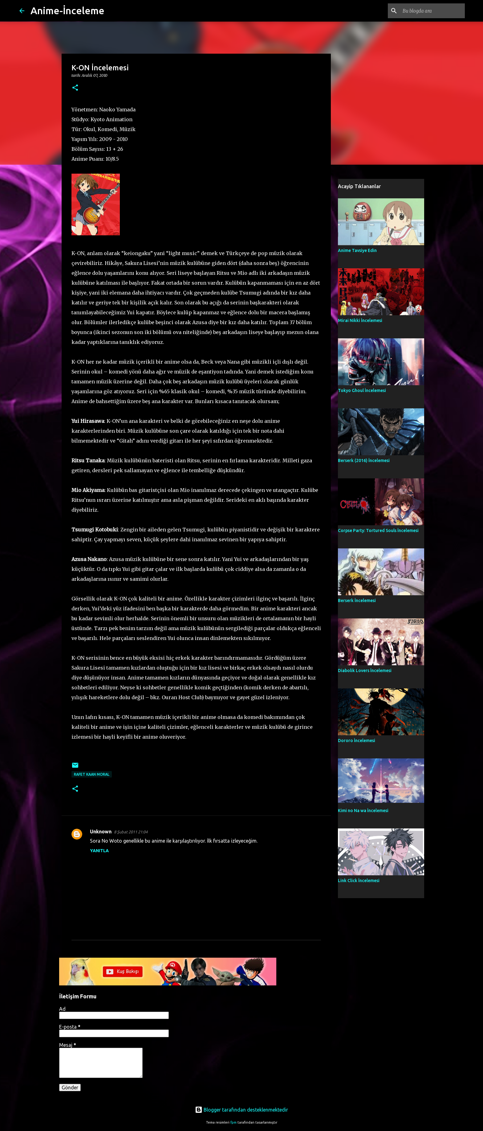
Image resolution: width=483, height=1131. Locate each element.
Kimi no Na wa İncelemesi (363, 810)
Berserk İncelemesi (357, 600)
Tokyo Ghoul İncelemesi (362, 390)
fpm (233, 1122)
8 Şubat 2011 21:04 (131, 832)
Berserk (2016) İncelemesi (364, 460)
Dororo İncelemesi (356, 740)
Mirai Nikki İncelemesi (360, 320)
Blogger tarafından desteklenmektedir (241, 1109)
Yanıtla (99, 850)
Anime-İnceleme (67, 10)
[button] (75, 88)
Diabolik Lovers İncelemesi (365, 670)
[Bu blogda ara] (432, 10)
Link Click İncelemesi (359, 880)
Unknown (101, 831)
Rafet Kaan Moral (91, 774)
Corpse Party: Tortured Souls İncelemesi (378, 530)
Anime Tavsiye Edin (357, 250)
